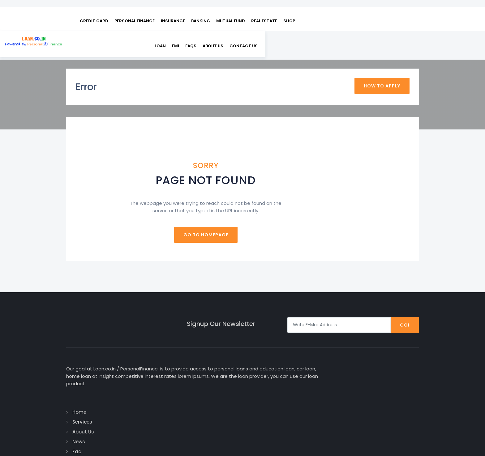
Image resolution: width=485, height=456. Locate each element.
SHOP (289, 12)
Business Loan (331, 385)
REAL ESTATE (264, 12)
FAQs (348, 38)
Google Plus (388, 366)
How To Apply (382, 75)
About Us (371, 38)
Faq (258, 395)
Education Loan (332, 376)
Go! (405, 312)
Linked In (383, 385)
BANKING (200, 12)
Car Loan (325, 356)
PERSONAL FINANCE (134, 12)
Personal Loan (331, 366)
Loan (318, 38)
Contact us (402, 38)
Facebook (385, 356)
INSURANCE (173, 12)
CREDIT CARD (94, 12)
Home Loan (327, 395)
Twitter (382, 376)
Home (260, 356)
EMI (333, 38)
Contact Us (267, 405)
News (259, 385)
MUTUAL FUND (230, 12)
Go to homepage (242, 222)
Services (263, 366)
